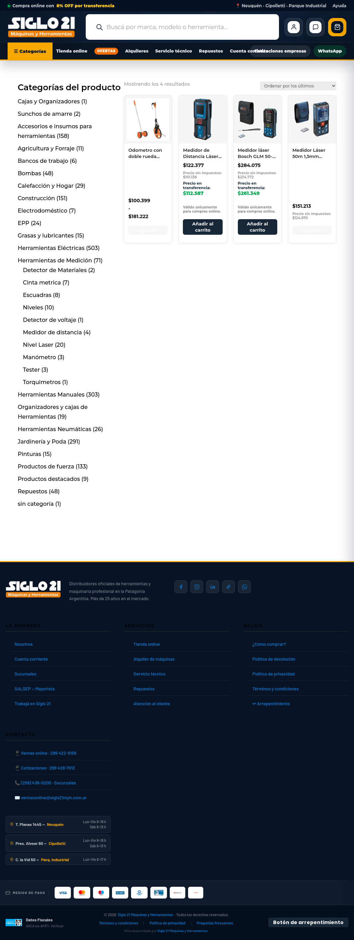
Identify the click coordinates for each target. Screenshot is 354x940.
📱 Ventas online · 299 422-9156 (45, 753)
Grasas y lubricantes (46, 235)
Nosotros (24, 644)
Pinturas (29, 454)
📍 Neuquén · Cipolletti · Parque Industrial (280, 5)
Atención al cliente (151, 703)
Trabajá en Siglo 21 (33, 703)
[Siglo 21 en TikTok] (228, 586)
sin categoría (36, 504)
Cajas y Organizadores (49, 101)
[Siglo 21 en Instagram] (196, 586)
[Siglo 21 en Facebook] (180, 586)
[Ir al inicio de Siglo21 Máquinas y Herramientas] (44, 27)
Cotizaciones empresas (280, 51)
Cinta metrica (42, 282)
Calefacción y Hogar (46, 186)
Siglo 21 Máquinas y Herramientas (145, 914)
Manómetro (39, 357)
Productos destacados (49, 479)
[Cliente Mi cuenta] (294, 27)
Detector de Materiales (54, 270)
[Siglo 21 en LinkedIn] (212, 586)
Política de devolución (273, 659)
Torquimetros (41, 382)
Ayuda (339, 5)
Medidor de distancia (52, 332)
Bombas (29, 173)
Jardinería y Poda (42, 441)
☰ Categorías (30, 51)
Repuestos (211, 51)
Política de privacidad (273, 674)
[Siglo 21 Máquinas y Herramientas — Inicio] (33, 589)
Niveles (33, 307)
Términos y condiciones (275, 688)
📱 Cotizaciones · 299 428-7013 (45, 768)
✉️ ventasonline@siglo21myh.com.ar (50, 797)
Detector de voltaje (49, 320)
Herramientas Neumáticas (54, 429)
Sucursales (25, 674)
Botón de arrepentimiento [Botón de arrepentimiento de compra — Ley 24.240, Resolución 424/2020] (308, 922)
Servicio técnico (173, 51)
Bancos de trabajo (43, 161)
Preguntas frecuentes (215, 923)
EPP (23, 223)
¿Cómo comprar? (269, 644)
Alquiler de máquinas (154, 659)
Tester (31, 369)
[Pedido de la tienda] (298, 86)
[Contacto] (315, 27)
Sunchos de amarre (45, 114)
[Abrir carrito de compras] (337, 27)
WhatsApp (330, 51)
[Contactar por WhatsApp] (244, 586)
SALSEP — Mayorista (35, 688)
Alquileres (136, 51)
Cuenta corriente (249, 51)
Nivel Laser (38, 345)
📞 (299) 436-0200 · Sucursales (45, 782)
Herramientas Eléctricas (51, 248)
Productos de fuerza (46, 466)
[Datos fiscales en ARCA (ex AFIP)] (35, 922)
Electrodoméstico (42, 210)
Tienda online (71, 51)
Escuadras (37, 295)
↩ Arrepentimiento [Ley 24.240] (271, 703)
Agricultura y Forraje (46, 148)
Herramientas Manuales (51, 394)
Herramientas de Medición (55, 260)
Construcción (36, 198)
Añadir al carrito (202, 227)
